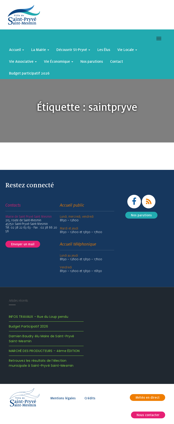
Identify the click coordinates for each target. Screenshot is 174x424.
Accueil (16, 49)
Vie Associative (23, 61)
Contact (116, 61)
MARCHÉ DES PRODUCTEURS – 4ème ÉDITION (44, 351)
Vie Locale (127, 49)
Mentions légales (63, 398)
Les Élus (103, 49)
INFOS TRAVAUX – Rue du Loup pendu (38, 316)
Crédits (90, 398)
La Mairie (40, 49)
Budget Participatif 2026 (28, 326)
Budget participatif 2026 (29, 73)
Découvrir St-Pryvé (73, 49)
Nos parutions (91, 61)
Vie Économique (58, 61)
